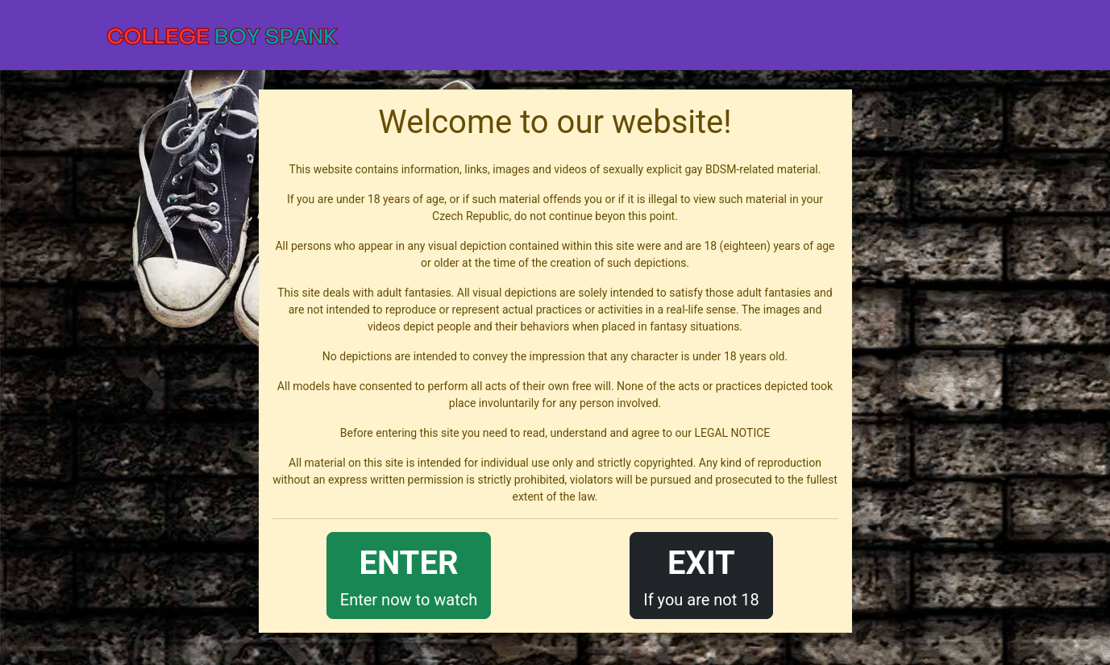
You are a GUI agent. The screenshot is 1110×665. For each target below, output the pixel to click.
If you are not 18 (701, 574)
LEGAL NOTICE (732, 432)
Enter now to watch (408, 574)
